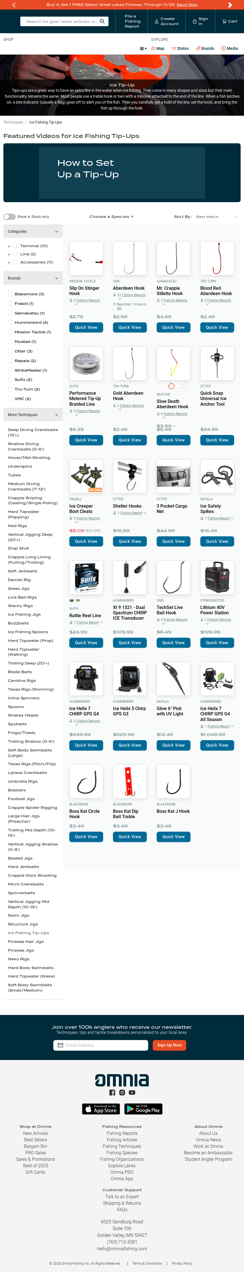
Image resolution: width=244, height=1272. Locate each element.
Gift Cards (35, 1172)
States (180, 48)
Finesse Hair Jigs (26, 941)
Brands (205, 48)
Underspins (20, 466)
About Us (208, 1133)
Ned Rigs (17, 525)
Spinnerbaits (21, 893)
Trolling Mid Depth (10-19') (32, 833)
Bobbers (17, 790)
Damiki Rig (19, 579)
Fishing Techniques (122, 1146)
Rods (43, 48)
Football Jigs (21, 798)
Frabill (75, 499)
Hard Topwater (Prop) (30, 640)
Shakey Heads (23, 715)
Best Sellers (35, 1139)
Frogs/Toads (21, 732)
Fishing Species (122, 1152)
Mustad (163, 394)
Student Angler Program (208, 1159)
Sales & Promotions (35, 1159)
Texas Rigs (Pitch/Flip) (32, 764)
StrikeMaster (212, 600)
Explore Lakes (122, 1165)
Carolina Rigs (22, 680)
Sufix (74, 386)
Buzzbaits (18, 623)
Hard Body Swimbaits (31, 967)
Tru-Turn (208, 281)
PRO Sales (35, 1152)
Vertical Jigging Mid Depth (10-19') (28, 904)
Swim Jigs (18, 915)
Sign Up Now (171, 1045)
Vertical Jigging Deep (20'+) (30, 537)
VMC (116, 281)
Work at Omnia (208, 1146)
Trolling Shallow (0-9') (31, 741)
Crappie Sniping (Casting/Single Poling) (32, 501)
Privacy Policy (182, 1264)
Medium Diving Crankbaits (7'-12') (26, 486)
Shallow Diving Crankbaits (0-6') (26, 446)
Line (26, 48)
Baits (8, 48)
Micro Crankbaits (26, 884)
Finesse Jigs (21, 950)
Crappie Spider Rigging (32, 807)
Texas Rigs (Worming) (31, 689)
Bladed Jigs (20, 858)
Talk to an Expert (122, 1196)
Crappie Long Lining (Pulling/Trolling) (29, 560)
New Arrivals (35, 1133)
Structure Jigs (23, 924)
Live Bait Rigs (22, 597)
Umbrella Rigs (22, 781)
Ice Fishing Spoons (28, 632)
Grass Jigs (18, 588)
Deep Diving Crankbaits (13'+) (33, 432)
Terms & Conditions (147, 1264)
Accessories (112, 48)
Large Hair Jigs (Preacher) (23, 819)
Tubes (14, 475)
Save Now (187, 4)
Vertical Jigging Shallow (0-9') (33, 847)
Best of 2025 (35, 1165)
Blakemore (78, 804)
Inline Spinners (23, 698)
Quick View (86, 327)
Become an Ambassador (208, 1152)
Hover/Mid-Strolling (29, 457)
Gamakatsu (167, 281)
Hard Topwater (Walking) (23, 652)
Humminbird (123, 600)
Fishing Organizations (122, 1159)
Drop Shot (18, 548)
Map (158, 48)
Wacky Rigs (20, 605)
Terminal (84, 48)
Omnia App (122, 1178)
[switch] (9, 217)
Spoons (16, 706)
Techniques (13, 122)
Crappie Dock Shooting (32, 875)
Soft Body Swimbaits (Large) (30, 753)
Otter (205, 386)
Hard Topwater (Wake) (31, 976)
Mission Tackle (82, 281)
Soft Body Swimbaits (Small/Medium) (30, 988)
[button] (33, 231)
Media (229, 48)
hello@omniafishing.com (122, 1248)
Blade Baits (20, 672)
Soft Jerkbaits (22, 571)
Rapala (206, 499)
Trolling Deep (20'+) (28, 663)
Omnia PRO (122, 1172)
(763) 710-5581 (122, 1242)
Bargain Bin (35, 1146)
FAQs (122, 1209)
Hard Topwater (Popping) (23, 514)
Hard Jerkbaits (23, 866)
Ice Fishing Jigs (24, 614)
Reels (62, 48)
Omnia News (208, 1139)
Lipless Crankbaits (27, 772)
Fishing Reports (122, 1133)
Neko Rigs (18, 959)
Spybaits (17, 724)
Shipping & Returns (122, 1203)
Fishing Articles (122, 1139)
